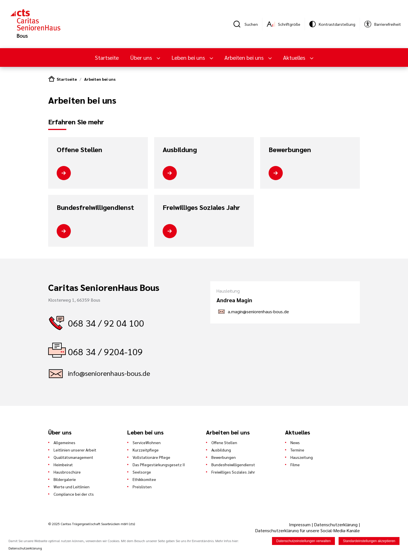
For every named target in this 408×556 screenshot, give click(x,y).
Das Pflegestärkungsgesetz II (159, 464)
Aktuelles (295, 57)
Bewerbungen (290, 150)
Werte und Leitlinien (72, 486)
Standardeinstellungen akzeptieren (369, 541)
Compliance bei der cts (74, 494)
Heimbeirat (63, 464)
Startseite (107, 57)
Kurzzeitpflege (146, 449)
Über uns (141, 57)
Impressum (300, 524)
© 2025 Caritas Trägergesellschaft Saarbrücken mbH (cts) (91, 523)
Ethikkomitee (144, 479)
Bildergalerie (65, 479)
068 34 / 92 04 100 (106, 323)
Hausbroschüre (67, 471)
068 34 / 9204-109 (105, 351)
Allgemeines (64, 442)
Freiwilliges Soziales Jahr (201, 207)
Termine (297, 449)
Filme (295, 464)
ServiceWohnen (147, 442)
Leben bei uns (188, 57)
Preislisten (142, 486)
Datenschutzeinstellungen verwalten (303, 541)
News (295, 442)
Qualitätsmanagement (73, 457)
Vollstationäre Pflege (151, 457)
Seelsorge (142, 471)
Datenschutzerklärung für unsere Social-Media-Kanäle (307, 530)
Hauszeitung (301, 457)
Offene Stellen (79, 150)
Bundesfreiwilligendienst (95, 207)
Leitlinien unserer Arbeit (75, 449)
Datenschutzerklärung (336, 524)
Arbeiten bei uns (244, 57)
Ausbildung (180, 150)
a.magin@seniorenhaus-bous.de (258, 311)
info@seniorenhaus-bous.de (109, 373)
